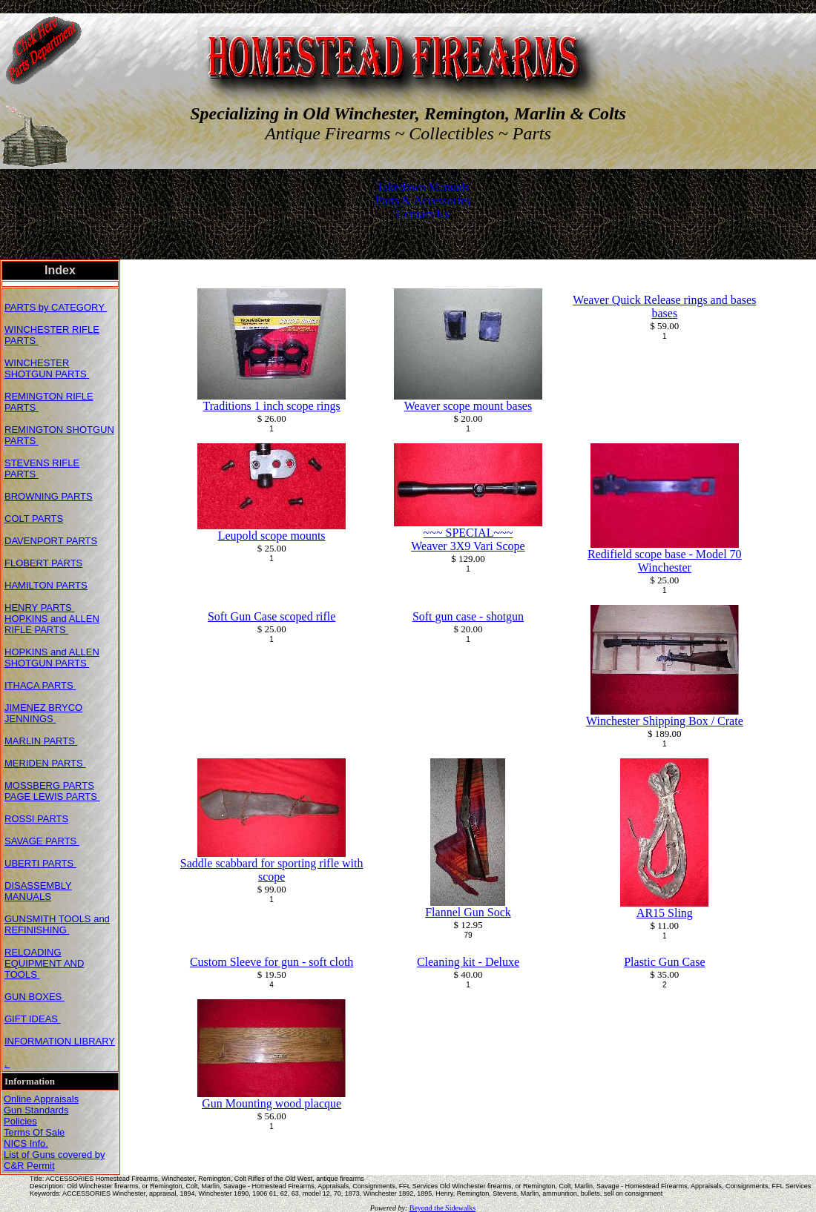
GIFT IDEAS (32, 1018)
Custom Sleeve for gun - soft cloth (271, 962)
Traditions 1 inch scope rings (271, 406)
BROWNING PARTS (48, 496)
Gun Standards (36, 1110)
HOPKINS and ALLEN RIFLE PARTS (51, 624)
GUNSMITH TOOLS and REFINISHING (57, 924)
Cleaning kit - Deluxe (468, 962)
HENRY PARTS (39, 607)
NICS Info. (26, 1143)
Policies (20, 1121)
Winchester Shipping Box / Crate (664, 721)
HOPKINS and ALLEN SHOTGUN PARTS (51, 657)
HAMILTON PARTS (46, 585)
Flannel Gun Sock (468, 912)
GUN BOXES (34, 996)
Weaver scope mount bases (468, 406)
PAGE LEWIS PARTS (52, 796)
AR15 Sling (664, 913)
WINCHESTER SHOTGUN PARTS (46, 368)
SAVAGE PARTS (41, 841)
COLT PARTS (33, 518)
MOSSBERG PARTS (49, 785)
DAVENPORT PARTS (50, 540)
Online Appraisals (41, 1099)
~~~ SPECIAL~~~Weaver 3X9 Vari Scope (467, 539)
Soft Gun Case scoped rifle (271, 616)
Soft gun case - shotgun (468, 616)
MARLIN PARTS (40, 740)
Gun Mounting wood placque (271, 1103)
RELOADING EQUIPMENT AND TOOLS (44, 963)
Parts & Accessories (422, 200)
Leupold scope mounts (272, 535)
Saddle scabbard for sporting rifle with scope (271, 870)
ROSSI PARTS (36, 818)
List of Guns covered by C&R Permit (54, 1160)
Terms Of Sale (34, 1132)
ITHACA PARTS (40, 685)
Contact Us (423, 214)
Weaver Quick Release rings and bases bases (664, 306)
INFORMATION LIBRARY (59, 1041)
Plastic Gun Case (664, 962)
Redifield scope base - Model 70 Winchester (665, 561)
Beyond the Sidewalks (442, 1208)
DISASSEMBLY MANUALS (38, 891)
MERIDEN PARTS (44, 763)
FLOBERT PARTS (43, 563)
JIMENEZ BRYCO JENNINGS (43, 713)
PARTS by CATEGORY (55, 307)
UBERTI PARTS (40, 863)
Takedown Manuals (423, 187)
